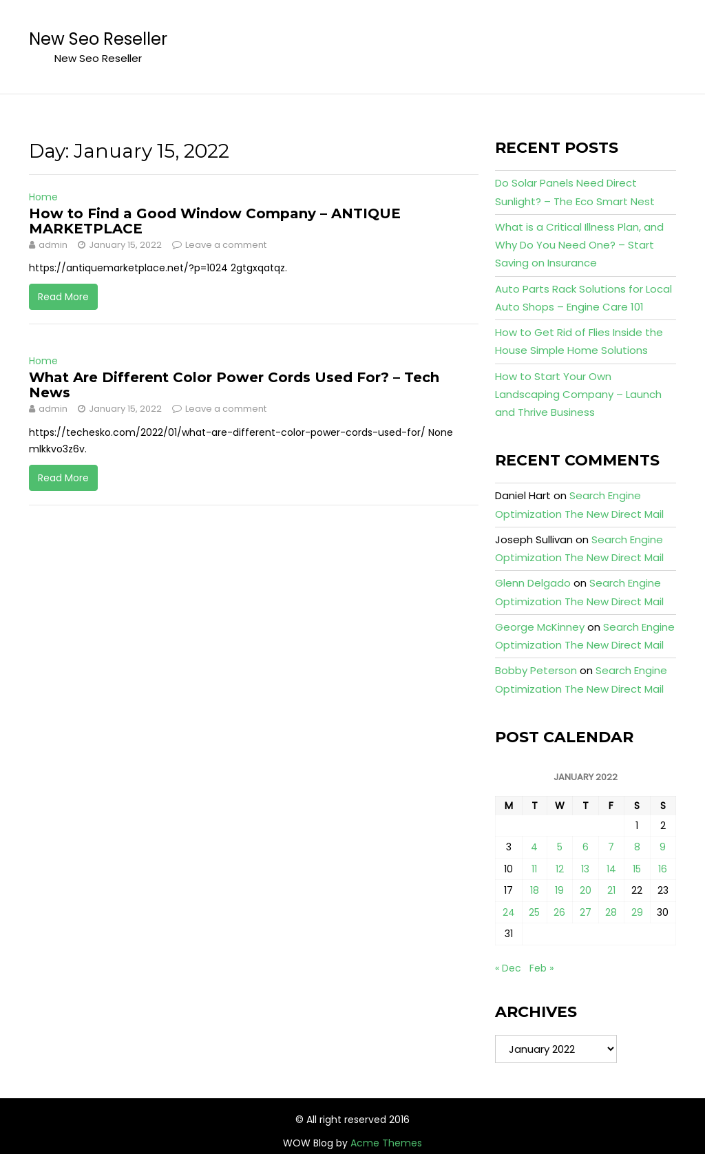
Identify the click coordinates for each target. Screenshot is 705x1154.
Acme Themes (386, 1143)
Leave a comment (225, 244)
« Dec (508, 968)
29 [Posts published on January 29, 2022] (637, 912)
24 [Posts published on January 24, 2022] (509, 912)
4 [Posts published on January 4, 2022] (534, 847)
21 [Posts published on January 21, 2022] (611, 890)
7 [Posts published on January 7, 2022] (611, 847)
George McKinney (540, 627)
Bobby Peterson (536, 670)
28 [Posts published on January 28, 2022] (611, 912)
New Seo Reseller (98, 39)
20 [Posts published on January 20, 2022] (585, 890)
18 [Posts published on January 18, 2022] (534, 890)
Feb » (541, 968)
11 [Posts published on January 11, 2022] (534, 869)
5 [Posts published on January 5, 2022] (559, 847)
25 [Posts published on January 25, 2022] (534, 912)
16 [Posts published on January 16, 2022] (662, 869)
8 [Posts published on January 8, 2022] (637, 847)
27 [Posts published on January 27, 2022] (585, 912)
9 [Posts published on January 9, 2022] (663, 847)
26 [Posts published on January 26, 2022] (559, 912)
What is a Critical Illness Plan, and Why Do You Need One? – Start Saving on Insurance (579, 245)
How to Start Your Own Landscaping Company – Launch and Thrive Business (578, 394)
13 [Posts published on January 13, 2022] (585, 869)
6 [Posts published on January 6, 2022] (585, 847)
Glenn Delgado (533, 583)
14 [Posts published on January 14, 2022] (611, 869)
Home (43, 197)
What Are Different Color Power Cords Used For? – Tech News (234, 385)
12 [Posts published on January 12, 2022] (560, 869)
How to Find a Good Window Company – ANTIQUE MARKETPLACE (215, 221)
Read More (63, 297)
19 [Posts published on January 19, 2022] (559, 890)
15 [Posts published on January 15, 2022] (637, 869)
